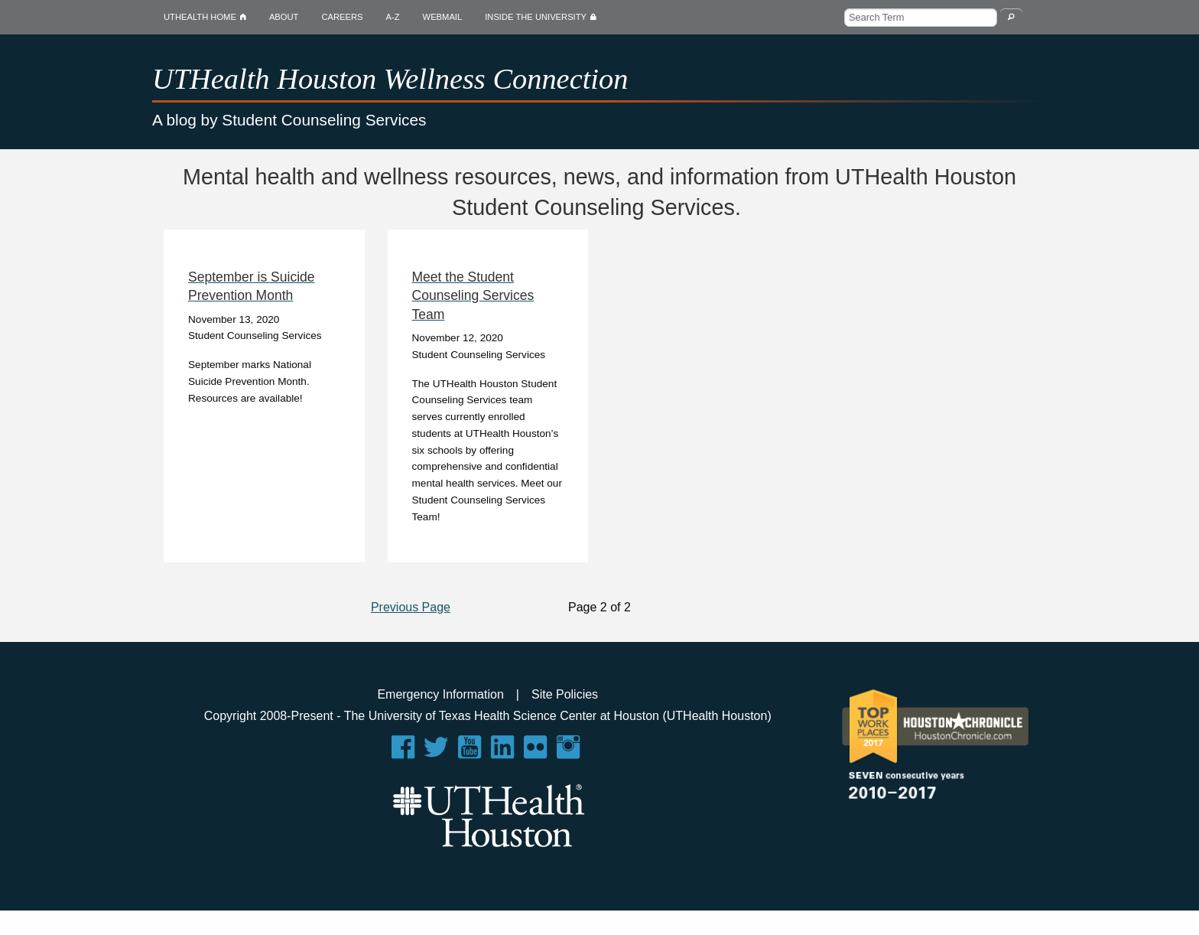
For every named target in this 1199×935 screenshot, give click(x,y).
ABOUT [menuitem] (284, 16)
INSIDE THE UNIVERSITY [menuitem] (546, 16)
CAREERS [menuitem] (341, 16)
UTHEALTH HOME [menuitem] (205, 16)
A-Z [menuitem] (393, 16)
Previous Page (410, 607)
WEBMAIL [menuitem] (443, 16)
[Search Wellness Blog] (1011, 16)
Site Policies (564, 694)
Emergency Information (440, 694)
